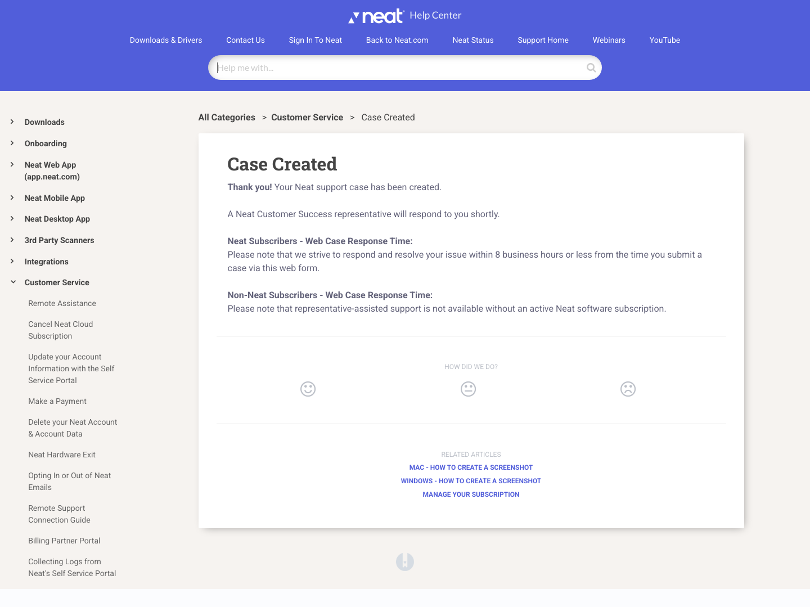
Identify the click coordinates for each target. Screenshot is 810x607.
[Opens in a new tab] (405, 561)
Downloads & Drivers (166, 40)
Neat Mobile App (55, 198)
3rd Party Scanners (59, 240)
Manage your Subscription (470, 494)
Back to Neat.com (397, 40)
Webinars (609, 40)
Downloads (45, 122)
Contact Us (245, 40)
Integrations (47, 262)
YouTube (665, 40)
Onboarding (46, 144)
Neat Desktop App (57, 219)
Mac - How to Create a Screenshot (471, 467)
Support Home (543, 40)
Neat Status (473, 40)
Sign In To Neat (315, 40)
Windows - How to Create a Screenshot (471, 481)
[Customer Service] (308, 117)
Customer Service (57, 282)
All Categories (228, 117)
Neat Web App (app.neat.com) (52, 171)
